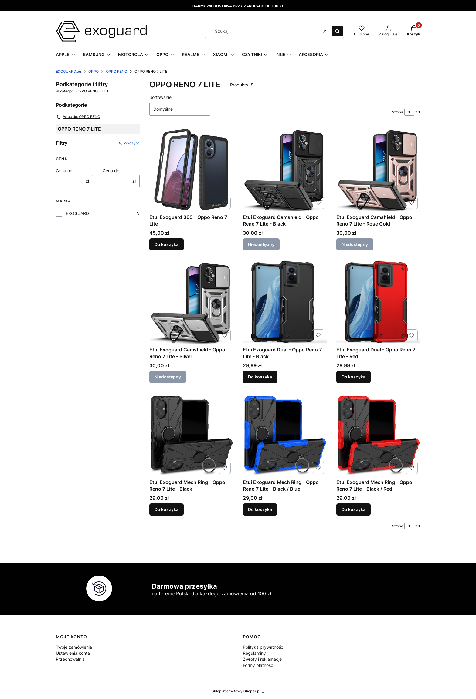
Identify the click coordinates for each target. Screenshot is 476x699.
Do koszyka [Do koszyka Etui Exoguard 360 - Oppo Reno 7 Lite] (166, 244)
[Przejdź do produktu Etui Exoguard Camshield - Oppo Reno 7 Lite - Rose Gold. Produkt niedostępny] (378, 169)
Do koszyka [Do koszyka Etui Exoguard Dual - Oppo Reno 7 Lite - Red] (353, 376)
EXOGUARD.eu (68, 71)
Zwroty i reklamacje (262, 659)
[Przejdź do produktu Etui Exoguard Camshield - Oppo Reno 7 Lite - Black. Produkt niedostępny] (285, 169)
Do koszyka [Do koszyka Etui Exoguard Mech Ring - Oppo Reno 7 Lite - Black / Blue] (260, 509)
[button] (337, 31)
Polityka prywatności (263, 647)
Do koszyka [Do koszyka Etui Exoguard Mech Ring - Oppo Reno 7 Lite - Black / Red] (353, 509)
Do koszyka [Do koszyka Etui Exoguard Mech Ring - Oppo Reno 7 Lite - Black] (166, 509)
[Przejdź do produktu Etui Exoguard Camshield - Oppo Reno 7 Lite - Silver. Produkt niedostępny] (191, 302)
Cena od (64, 170)
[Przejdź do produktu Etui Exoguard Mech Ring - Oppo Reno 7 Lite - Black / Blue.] (285, 434)
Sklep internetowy (236, 691)
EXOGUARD (77, 213)
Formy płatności (258, 665)
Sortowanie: (161, 97)
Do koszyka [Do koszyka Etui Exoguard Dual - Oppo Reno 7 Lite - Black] (260, 376)
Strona (397, 112)
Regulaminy (254, 653)
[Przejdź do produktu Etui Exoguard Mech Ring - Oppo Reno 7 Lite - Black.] (191, 434)
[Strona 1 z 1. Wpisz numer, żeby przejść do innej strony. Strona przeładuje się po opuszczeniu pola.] (409, 112)
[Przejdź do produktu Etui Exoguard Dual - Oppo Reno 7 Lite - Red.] (378, 302)
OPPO (93, 71)
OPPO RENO (116, 71)
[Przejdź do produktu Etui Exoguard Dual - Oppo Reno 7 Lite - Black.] (285, 302)
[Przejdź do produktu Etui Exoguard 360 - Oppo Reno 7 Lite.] (191, 169)
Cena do (111, 170)
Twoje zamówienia (74, 647)
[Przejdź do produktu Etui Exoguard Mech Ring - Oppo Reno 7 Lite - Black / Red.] (378, 434)
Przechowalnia (70, 659)
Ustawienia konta (73, 653)
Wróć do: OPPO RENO (78, 116)
